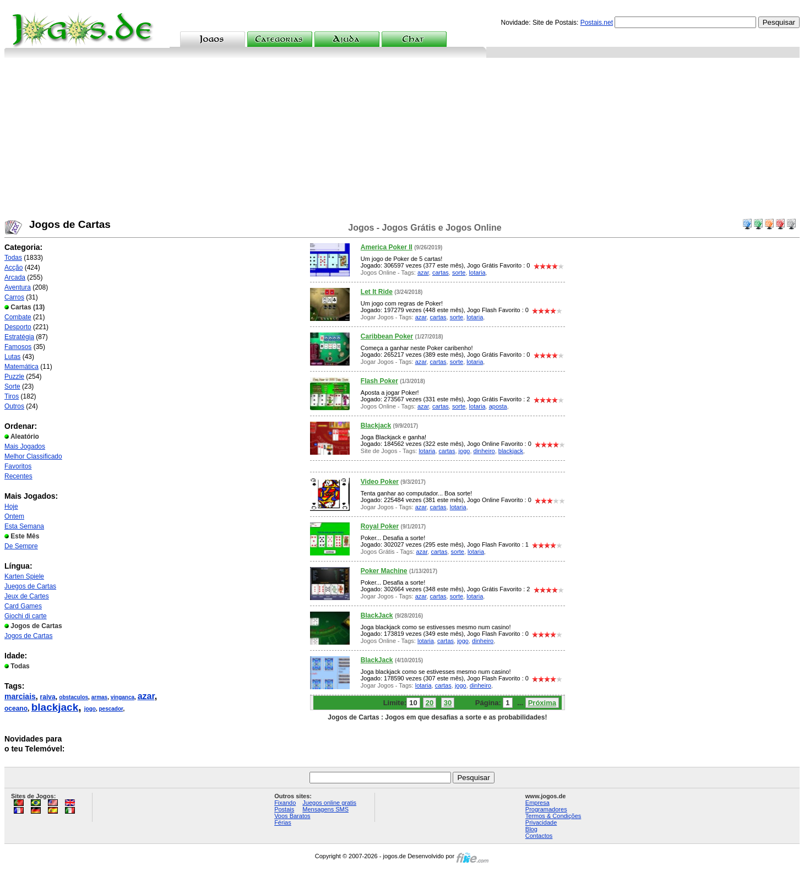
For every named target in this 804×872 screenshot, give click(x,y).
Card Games (23, 606)
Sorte (12, 386)
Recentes (18, 476)
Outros (14, 406)
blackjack (55, 707)
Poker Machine (384, 571)
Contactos (539, 835)
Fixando (285, 802)
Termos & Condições (553, 816)
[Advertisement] (402, 140)
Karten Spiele (24, 576)
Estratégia (19, 337)
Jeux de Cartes (26, 596)
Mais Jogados (24, 446)
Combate (17, 317)
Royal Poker (380, 526)
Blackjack (376, 425)
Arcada (14, 277)
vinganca (122, 697)
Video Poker (380, 482)
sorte (458, 272)
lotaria (477, 272)
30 (448, 703)
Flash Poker (379, 381)
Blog (531, 829)
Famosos (17, 347)
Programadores (546, 809)
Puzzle (14, 376)
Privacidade (541, 822)
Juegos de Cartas (30, 586)
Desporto (17, 327)
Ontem (14, 516)
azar (146, 696)
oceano (16, 708)
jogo (90, 709)
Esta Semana (24, 526)
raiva (48, 697)
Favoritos (17, 466)
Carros (14, 297)
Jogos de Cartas (28, 636)
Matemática (21, 366)
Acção (13, 267)
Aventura (17, 287)
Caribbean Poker (387, 336)
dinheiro (484, 451)
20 (429, 703)
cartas (440, 272)
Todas (13, 257)
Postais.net (596, 22)
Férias (282, 822)
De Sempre (21, 546)
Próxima (542, 703)
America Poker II (386, 247)
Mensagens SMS (325, 809)
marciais (20, 696)
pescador (111, 709)
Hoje (11, 506)
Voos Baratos (292, 816)
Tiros (11, 396)
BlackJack (377, 615)
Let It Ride (377, 292)
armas (99, 697)
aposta (498, 406)
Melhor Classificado (33, 456)
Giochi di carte (25, 616)
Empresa (537, 802)
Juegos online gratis (329, 802)
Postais (284, 809)
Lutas (12, 357)
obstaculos (73, 697)
